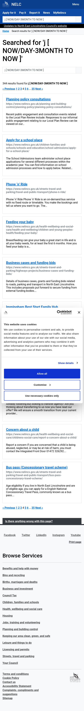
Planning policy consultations (28, 99)
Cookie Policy (11, 678)
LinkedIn (41, 535)
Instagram (59, 535)
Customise (42, 384)
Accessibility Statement (17, 686)
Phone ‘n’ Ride (16, 184)
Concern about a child (22, 430)
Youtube (76, 535)
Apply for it (9, 12)
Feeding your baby (20, 222)
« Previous (9, 88)
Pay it (22, 12)
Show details (66, 362)
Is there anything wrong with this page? (29, 521)
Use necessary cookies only (42, 395)
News (46, 12)
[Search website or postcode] (39, 19)
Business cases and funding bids (31, 263)
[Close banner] (79, 312)
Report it (34, 12)
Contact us (9, 682)
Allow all (42, 373)
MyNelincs (59, 12)
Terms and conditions (16, 674)
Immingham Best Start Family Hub (32, 307)
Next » (39, 88)
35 (33, 88)
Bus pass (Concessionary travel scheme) (37, 467)
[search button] (78, 19)
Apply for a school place (24, 140)
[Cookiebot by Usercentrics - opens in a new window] (57, 312)
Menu (75, 4)
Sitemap (8, 698)
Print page (75, 542)
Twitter (26, 535)
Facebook (10, 535)
